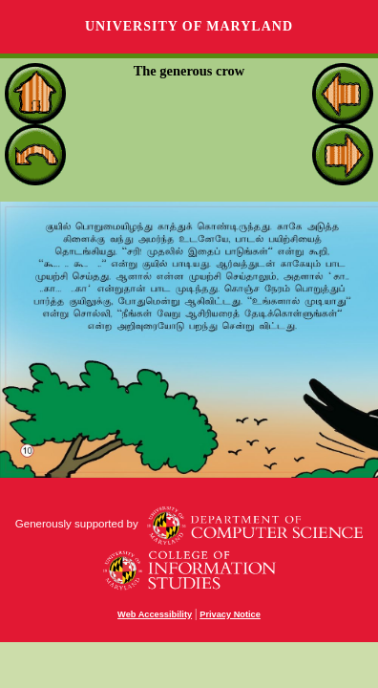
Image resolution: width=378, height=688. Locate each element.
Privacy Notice (230, 614)
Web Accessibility (154, 614)
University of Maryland (189, 26)
